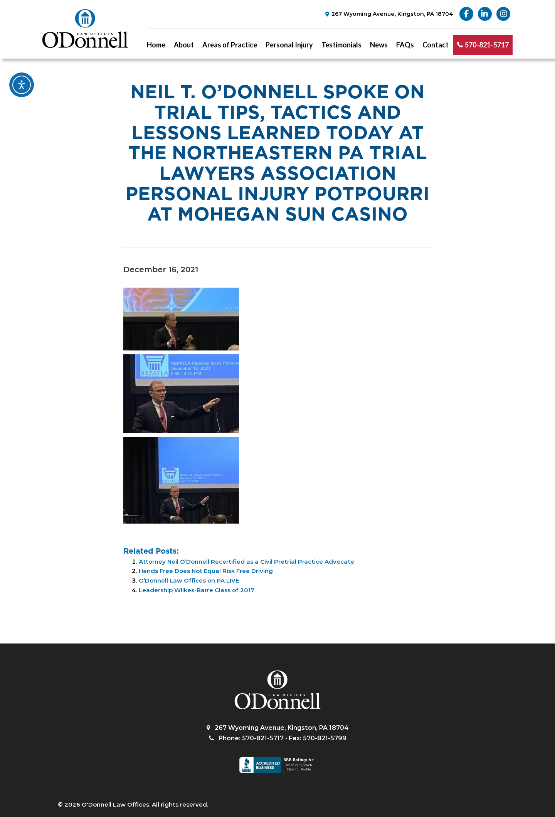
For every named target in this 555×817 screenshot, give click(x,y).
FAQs (405, 44)
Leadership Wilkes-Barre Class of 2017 (196, 590)
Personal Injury (289, 44)
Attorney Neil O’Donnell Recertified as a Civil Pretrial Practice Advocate (246, 561)
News (379, 44)
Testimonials (341, 44)
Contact (435, 44)
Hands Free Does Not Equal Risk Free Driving (206, 570)
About (184, 44)
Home (156, 44)
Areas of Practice (229, 44)
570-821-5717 (487, 44)
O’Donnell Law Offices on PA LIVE (189, 580)
